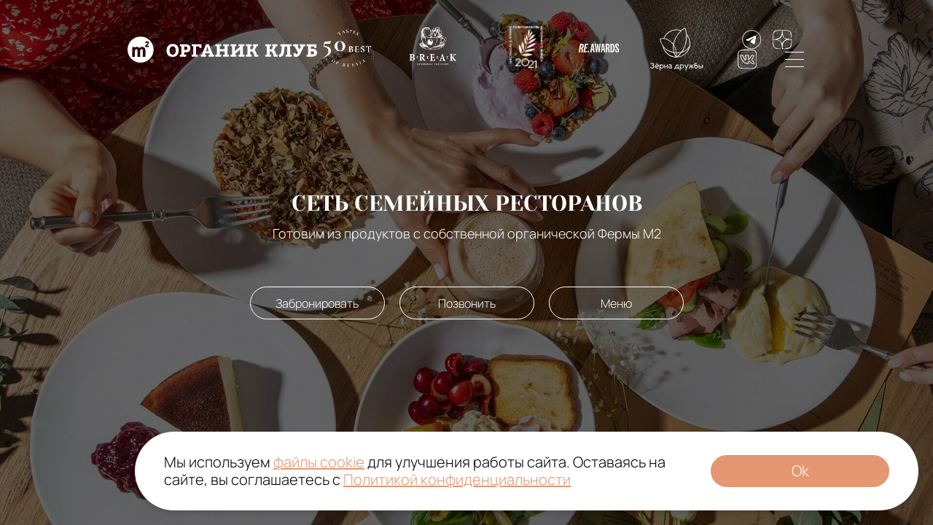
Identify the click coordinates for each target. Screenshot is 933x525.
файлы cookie (318, 462)
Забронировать (317, 303)
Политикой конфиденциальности (457, 479)
